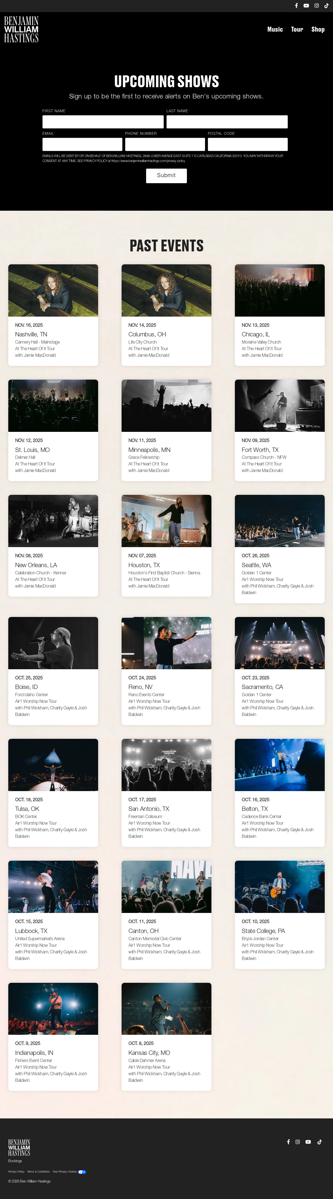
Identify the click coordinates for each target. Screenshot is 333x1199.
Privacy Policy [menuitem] (16, 1172)
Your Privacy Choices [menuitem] (69, 1172)
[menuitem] (293, 6)
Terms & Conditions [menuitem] (38, 1172)
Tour (297, 29)
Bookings (15, 1161)
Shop (318, 29)
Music (275, 29)
